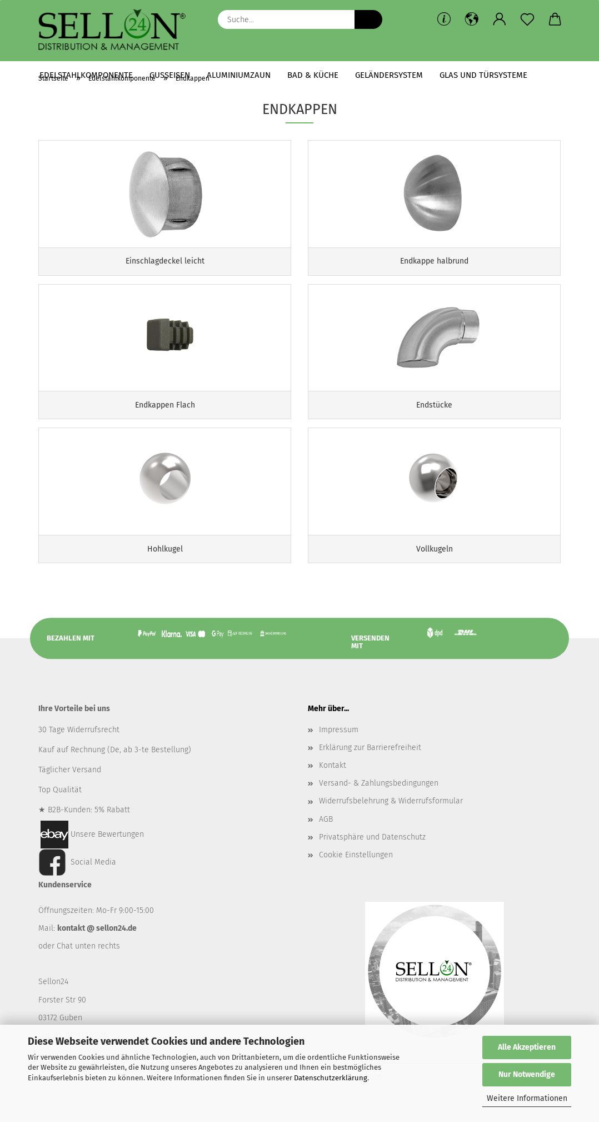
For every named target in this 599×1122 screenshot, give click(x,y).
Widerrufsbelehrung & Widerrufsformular (391, 815)
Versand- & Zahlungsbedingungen (378, 797)
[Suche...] (368, 19)
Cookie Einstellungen (356, 868)
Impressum (338, 743)
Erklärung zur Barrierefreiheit (370, 761)
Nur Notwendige (526, 1074)
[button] (472, 19)
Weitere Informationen (527, 1098)
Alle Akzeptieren (527, 1047)
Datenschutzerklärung (330, 1078)
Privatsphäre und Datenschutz (372, 851)
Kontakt (332, 779)
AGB (326, 833)
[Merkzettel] (527, 19)
